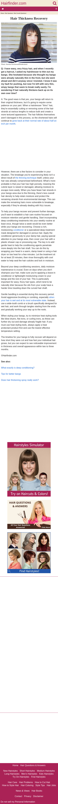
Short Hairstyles (27, 771)
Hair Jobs (51, 785)
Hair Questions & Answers (33, 765)
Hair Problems (26, 782)
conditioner (18, 230)
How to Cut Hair (42, 782)
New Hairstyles (10, 771)
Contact (18, 796)
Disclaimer (38, 796)
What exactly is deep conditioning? (17, 368)
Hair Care (12, 782)
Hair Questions (9, 13)
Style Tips (40, 785)
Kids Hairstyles (46, 774)
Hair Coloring (27, 785)
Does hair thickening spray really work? (20, 380)
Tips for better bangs (11, 374)
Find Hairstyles (38, 777)
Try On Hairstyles (20, 777)
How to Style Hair (10, 785)
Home (2, 13)
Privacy (27, 796)
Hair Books (37, 791)
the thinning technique (26, 178)
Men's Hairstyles (29, 774)
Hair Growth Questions (20, 13)
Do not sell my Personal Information (18, 802)
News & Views (23, 791)
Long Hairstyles (11, 774)
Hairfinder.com (13, 3)
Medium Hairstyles (46, 771)
